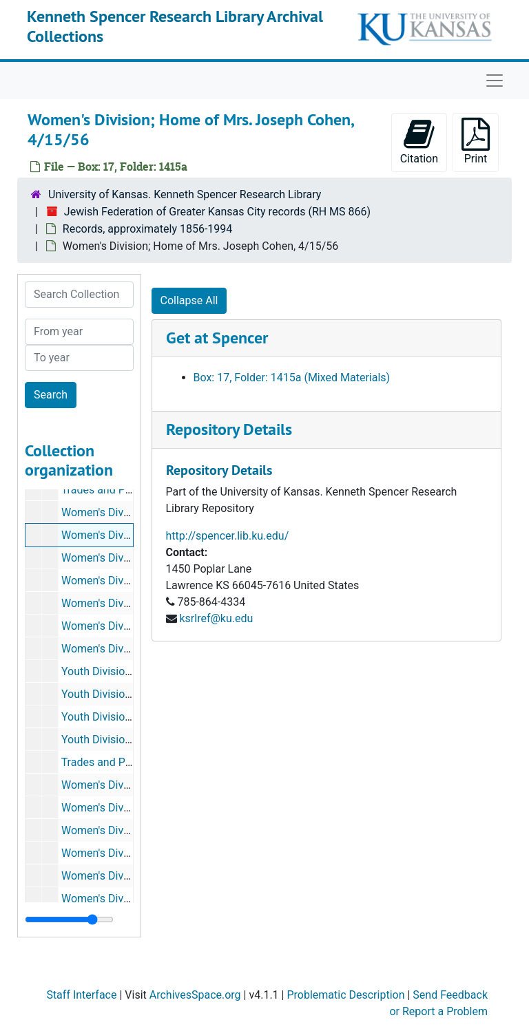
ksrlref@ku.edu (216, 618)
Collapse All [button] (189, 300)
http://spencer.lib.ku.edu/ (227, 535)
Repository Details (229, 429)
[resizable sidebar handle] (69, 919)
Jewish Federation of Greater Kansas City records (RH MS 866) (217, 211)
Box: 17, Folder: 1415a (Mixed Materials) (292, 377)
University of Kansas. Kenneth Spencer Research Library (184, 194)
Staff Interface (81, 994)
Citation (419, 141)
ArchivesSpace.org (195, 994)
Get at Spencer (217, 337)
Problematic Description (345, 994)
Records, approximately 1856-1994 (147, 228)
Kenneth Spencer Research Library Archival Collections (175, 26)
